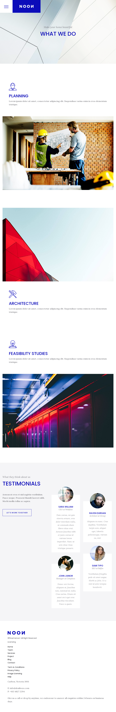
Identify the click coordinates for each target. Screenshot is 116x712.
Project (11, 656)
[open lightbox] (58, 153)
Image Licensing (15, 673)
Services (11, 653)
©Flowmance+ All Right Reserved (22, 638)
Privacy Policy (14, 670)
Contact (11, 662)
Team (10, 650)
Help (9, 676)
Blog (9, 659)
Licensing (12, 642)
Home (10, 647)
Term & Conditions (16, 667)
